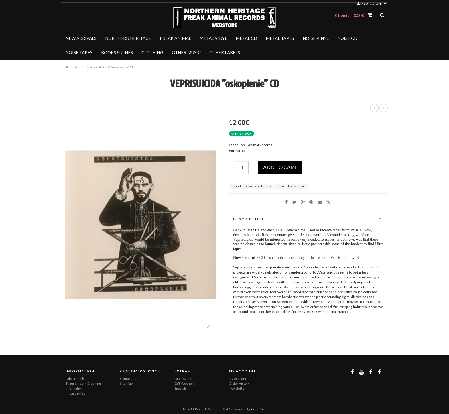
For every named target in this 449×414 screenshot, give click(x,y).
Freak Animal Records (255, 145)
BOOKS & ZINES (117, 52)
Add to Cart (280, 167)
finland (236, 186)
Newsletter (237, 388)
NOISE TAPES (79, 52)
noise (280, 186)
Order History (239, 383)
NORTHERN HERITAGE (128, 38)
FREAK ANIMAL (175, 38)
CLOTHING (152, 52)
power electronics (258, 186)
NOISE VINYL (316, 38)
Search (79, 67)
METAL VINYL (213, 38)
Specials (180, 388)
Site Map (126, 383)
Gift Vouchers (184, 383)
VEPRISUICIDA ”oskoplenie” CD (112, 67)
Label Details (75, 378)
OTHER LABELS (224, 52)
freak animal (297, 186)
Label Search (184, 378)
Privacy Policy (76, 393)
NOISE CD (347, 38)
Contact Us (128, 378)
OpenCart (258, 409)
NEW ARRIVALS (81, 38)
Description (308, 219)
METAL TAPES (280, 38)
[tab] (308, 219)
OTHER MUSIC (186, 52)
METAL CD (246, 38)
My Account (237, 378)
